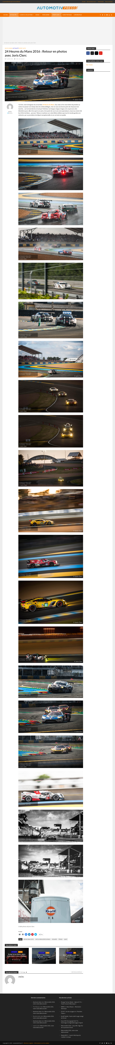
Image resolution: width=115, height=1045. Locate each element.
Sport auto (55, 15)
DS (74, 952)
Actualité (16, 48)
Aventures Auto (37, 1002)
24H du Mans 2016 (29, 939)
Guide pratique (67, 15)
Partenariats (101, 1)
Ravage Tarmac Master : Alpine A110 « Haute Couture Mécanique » (16, 956)
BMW (47, 952)
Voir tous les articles (76, 972)
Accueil (83, 1)
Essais (37, 15)
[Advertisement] (57, 30)
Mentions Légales (28, 1043)
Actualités (13, 15)
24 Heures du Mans (48, 105)
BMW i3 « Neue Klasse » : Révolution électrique (44, 956)
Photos (60, 939)
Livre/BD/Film (78, 15)
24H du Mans (8, 48)
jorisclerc (10, 113)
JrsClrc (10, 111)
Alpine (20, 952)
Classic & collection (26, 15)
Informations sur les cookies (41, 1043)
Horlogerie (45, 15)
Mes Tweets (89, 65)
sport (65, 939)
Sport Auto (22, 48)
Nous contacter (109, 1)
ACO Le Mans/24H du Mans (43, 939)
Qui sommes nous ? (91, 1)
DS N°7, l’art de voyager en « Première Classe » (71, 956)
